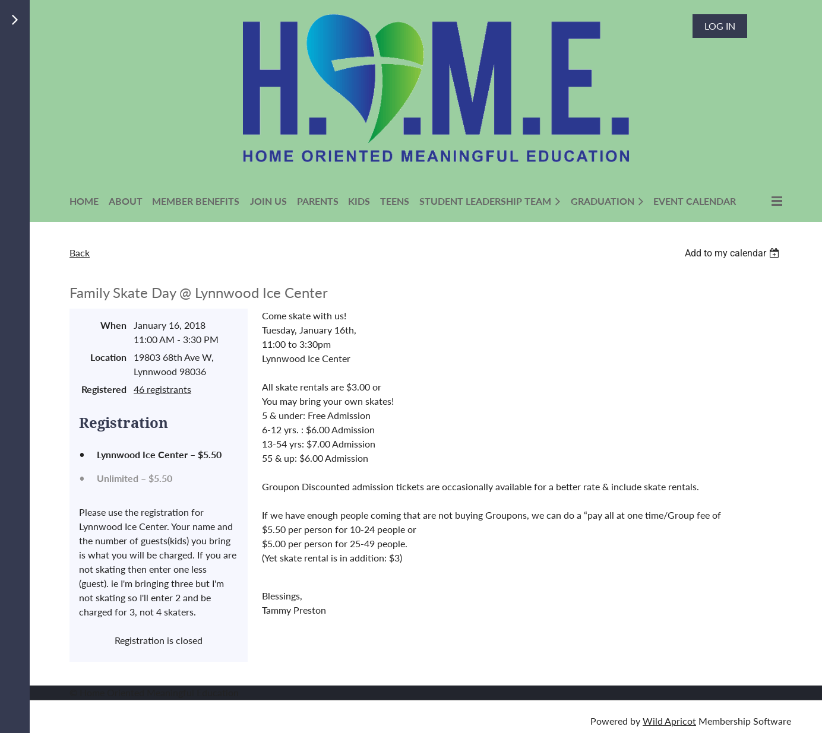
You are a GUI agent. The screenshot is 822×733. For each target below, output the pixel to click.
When (113, 325)
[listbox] (733, 253)
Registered (104, 389)
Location (108, 357)
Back (79, 252)
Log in (719, 25)
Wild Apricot (669, 720)
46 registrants (162, 389)
